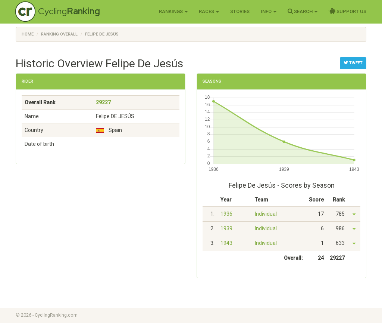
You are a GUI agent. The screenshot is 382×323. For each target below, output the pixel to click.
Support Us (347, 11)
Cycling (69, 11)
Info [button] (268, 11)
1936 (226, 214)
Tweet (353, 62)
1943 (226, 243)
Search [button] (302, 11)
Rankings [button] (173, 11)
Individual (266, 214)
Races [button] (209, 11)
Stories (240, 11)
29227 (103, 102)
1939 (226, 228)
